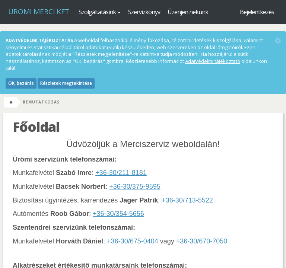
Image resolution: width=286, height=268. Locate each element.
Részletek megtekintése (66, 83)
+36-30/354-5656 (118, 213)
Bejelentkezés (257, 12)
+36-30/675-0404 (132, 241)
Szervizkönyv (144, 12)
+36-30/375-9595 (135, 186)
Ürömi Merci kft (38, 11)
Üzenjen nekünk (188, 12)
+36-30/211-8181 (121, 172)
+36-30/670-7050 (202, 241)
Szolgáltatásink (100, 12)
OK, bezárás (21, 83)
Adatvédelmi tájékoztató (212, 61)
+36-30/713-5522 (187, 200)
